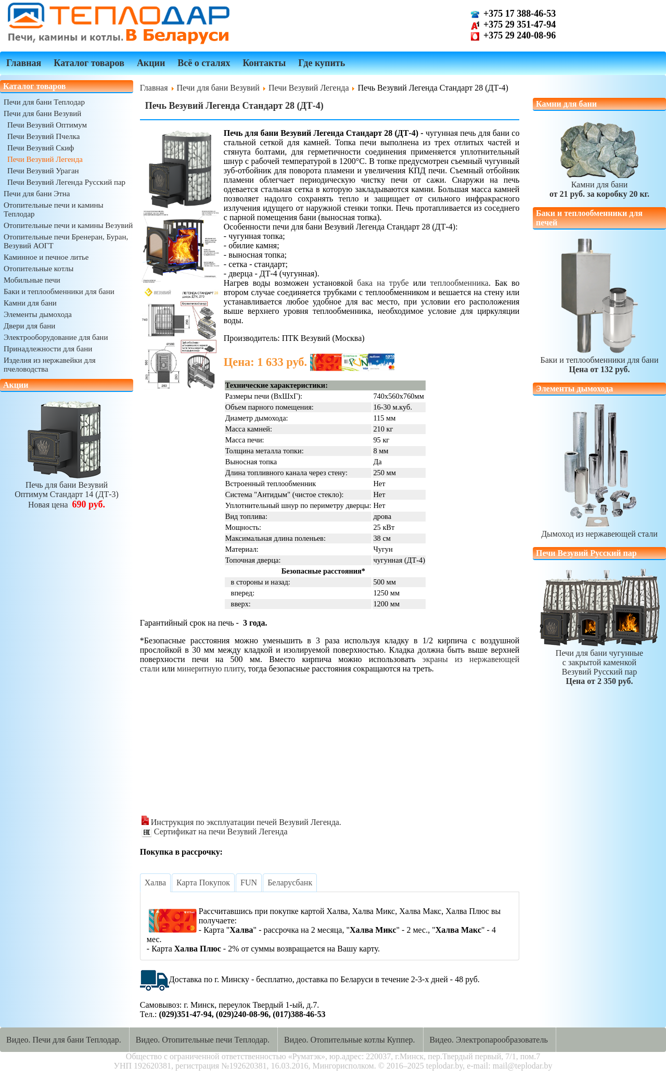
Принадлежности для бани (48, 349)
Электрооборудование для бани (56, 337)
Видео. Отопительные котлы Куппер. (349, 1039)
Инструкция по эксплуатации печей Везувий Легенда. (241, 822)
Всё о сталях (203, 63)
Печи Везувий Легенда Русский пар (66, 182)
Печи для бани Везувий (42, 113)
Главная (23, 63)
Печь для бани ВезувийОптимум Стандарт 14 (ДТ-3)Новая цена (67, 490)
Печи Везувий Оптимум (47, 125)
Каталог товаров (89, 63)
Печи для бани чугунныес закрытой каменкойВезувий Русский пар (600, 662)
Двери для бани (29, 326)
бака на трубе (382, 282)
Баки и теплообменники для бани (59, 291)
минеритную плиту (210, 668)
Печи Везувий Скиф (40, 148)
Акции (151, 63)
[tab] (155, 882)
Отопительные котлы (38, 268)
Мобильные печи (32, 280)
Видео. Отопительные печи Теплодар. (203, 1039)
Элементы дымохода (38, 314)
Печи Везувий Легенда (45, 159)
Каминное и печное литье (46, 257)
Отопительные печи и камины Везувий (68, 225)
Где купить (321, 63)
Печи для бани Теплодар (44, 102)
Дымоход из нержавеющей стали (599, 529)
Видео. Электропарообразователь (489, 1039)
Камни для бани (30, 303)
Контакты (264, 63)
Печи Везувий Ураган (43, 171)
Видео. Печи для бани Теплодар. (63, 1039)
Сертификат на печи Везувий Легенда (215, 831)
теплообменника (459, 282)
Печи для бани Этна (37, 193)
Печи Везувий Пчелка (43, 136)
